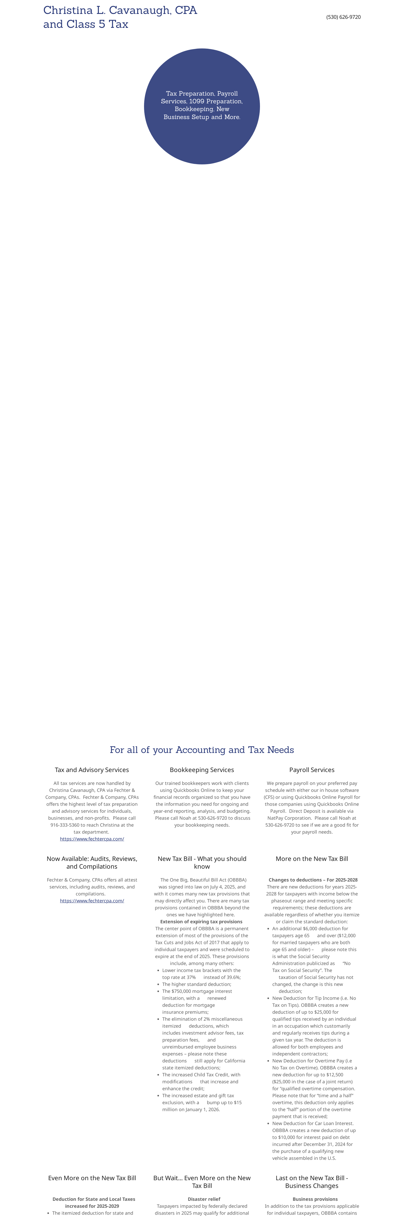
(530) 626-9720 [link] (343, 16)
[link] (158, 26)
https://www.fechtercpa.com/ (92, 839)
